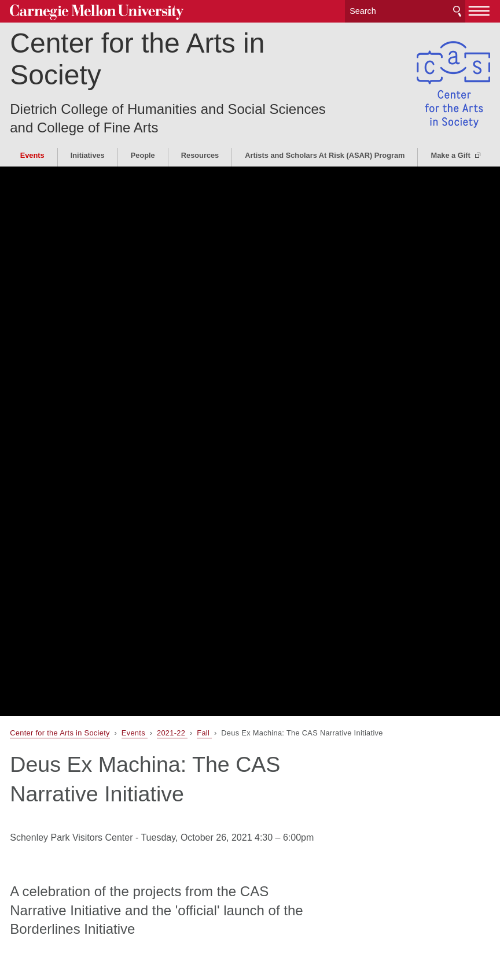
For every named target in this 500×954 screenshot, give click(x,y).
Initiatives (88, 155)
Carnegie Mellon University (96, 12)
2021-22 (172, 733)
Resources (200, 155)
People (143, 155)
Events (32, 155)
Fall (204, 733)
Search (457, 11)
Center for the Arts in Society (137, 59)
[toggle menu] (479, 10)
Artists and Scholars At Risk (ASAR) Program (325, 155)
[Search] (405, 11)
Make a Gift (451, 155)
